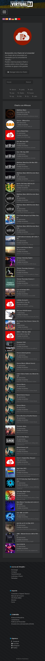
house (31, 93)
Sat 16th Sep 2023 (22, 141)
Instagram (15, 645)
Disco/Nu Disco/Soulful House (27, 416)
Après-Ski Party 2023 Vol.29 (25, 183)
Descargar (14, 570)
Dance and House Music (25, 247)
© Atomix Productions (22, 659)
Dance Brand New (22, 131)
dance (14, 89)
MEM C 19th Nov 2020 (23, 332)
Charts (22, 93)
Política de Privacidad (18, 622)
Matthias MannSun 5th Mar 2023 (27, 162)
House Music (21, 384)
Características (16, 574)
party (22, 89)
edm (35, 96)
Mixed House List (22, 447)
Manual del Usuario (17, 596)
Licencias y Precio (17, 576)
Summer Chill (21, 342)
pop (13, 93)
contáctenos (15, 620)
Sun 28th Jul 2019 (22, 513)
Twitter (14, 648)
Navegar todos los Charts (17, 72)
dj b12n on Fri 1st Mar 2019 (25, 523)
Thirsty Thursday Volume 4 (25, 268)
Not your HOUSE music (24, 310)
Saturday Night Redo (23, 491)
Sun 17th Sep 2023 (23, 152)
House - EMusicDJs (23, 120)
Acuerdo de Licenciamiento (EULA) (22, 624)
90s (20, 96)
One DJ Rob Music (23, 437)
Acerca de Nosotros (17, 617)
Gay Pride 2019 (21, 468)
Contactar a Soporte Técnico (20, 594)
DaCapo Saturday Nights (25, 258)
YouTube (15, 643)
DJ (28, 96)
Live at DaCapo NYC (23, 289)
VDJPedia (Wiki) (16, 598)
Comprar (14, 572)
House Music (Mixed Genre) (26, 363)
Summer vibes (21, 426)
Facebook (15, 641)
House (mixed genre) (23, 353)
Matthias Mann (21, 110)
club (31, 89)
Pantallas (14, 578)
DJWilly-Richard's (22, 300)
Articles (13, 600)
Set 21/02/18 (21, 544)
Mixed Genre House (23, 395)
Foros (13, 602)
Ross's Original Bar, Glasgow (26, 458)
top (13, 96)
